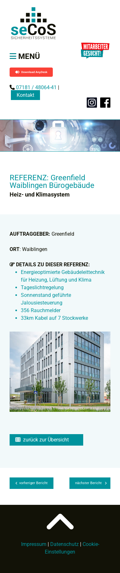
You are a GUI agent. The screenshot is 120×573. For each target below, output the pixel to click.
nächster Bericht (91, 483)
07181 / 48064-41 (36, 87)
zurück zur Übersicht (42, 440)
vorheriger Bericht (31, 483)
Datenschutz (64, 544)
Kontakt (25, 95)
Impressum (33, 544)
